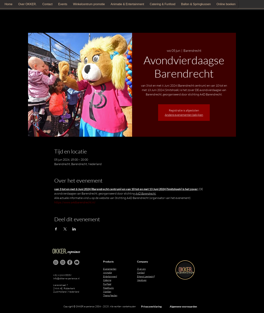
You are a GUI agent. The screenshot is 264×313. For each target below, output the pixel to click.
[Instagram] (62, 262)
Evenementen (109, 268)
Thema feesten (110, 295)
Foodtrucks (108, 287)
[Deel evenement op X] (65, 229)
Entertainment (110, 276)
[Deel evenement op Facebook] (56, 229)
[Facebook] (69, 262)
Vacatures (141, 280)
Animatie (107, 272)
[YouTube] (76, 262)
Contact (141, 272)
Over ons (141, 268)
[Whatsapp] (55, 262)
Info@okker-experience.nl (66, 278)
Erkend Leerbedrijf (146, 276)
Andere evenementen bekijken (184, 115)
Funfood (107, 283)
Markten (107, 291)
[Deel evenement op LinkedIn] (74, 229)
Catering (107, 280)
